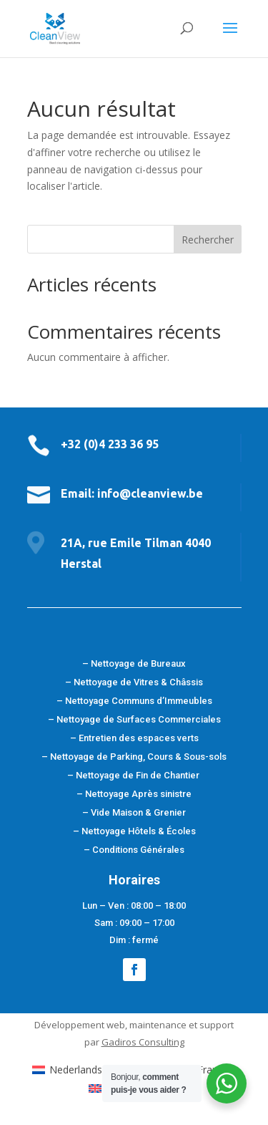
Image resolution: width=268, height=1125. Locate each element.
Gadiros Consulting (142, 1041)
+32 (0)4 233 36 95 (110, 444)
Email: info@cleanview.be (132, 493)
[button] (28, 1096)
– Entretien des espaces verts (134, 738)
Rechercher (208, 239)
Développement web (79, 1024)
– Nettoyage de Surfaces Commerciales (134, 719)
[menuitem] (99, 1069)
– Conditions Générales (134, 849)
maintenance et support (181, 1024)
